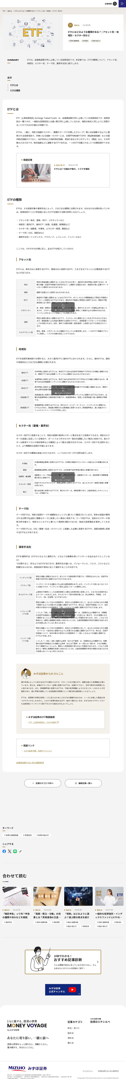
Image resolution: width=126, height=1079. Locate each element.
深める (71, 1032)
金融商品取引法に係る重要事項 (30, 762)
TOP (3, 11)
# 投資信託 (85, 41)
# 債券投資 (85, 921)
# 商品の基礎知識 (72, 917)
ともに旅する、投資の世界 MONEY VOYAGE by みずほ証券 (13, 3)
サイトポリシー (88, 1065)
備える (71, 1037)
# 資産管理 (56, 917)
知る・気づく (74, 1022)
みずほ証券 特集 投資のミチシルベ (38, 751)
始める (10, 11)
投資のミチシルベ (104, 1015)
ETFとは (14, 84)
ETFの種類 (15, 90)
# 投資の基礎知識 (74, 41)
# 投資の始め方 (96, 41)
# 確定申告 (8, 917)
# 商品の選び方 (71, 921)
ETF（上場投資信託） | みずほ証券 (42, 722)
